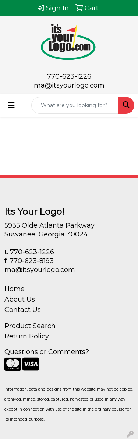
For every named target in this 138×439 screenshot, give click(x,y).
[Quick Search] (75, 105)
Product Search (30, 326)
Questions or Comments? (46, 352)
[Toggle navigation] (11, 105)
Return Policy (26, 336)
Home (14, 289)
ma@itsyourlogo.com (69, 85)
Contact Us (22, 310)
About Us (19, 299)
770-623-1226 (69, 76)
